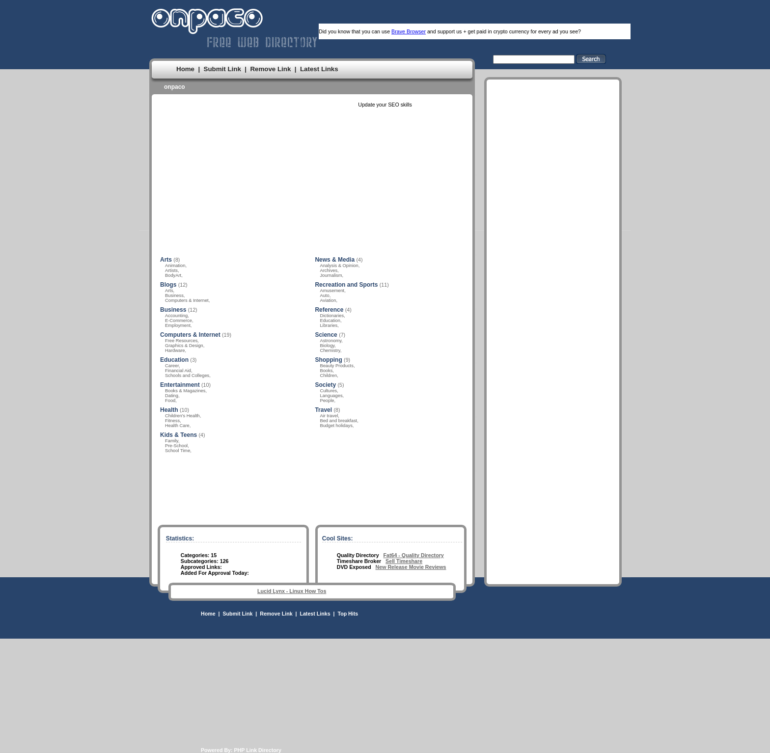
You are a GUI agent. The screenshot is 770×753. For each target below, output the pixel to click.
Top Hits (347, 614)
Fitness (172, 420)
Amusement (332, 290)
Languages (331, 395)
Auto (324, 295)
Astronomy (330, 340)
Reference (329, 309)
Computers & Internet (187, 300)
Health (169, 409)
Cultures (328, 390)
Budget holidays (336, 425)
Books (326, 370)
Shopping (328, 359)
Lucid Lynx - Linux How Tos (291, 591)
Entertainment (180, 384)
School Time (177, 450)
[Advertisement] (553, 377)
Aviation (328, 300)
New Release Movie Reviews (411, 567)
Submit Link (222, 69)
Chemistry (330, 350)
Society (325, 384)
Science (326, 334)
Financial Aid (178, 370)
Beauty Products (336, 365)
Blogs (168, 284)
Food (170, 400)
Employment (178, 325)
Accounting (176, 315)
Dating (171, 395)
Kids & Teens (178, 434)
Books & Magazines (185, 390)
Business (174, 295)
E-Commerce (178, 320)
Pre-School (176, 445)
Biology (327, 345)
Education (174, 359)
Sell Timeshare (403, 561)
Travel (323, 409)
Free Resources (181, 340)
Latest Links (319, 69)
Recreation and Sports (346, 284)
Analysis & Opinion (339, 265)
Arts (166, 259)
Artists (171, 270)
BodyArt (173, 275)
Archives (328, 270)
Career (172, 365)
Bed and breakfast (338, 420)
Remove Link (270, 69)
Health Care (177, 425)
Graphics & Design (184, 345)
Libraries (328, 325)
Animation (175, 265)
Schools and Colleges (187, 375)
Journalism (331, 275)
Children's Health (182, 415)
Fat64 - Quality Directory (414, 555)
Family (171, 440)
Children (328, 375)
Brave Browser (408, 31)
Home (185, 69)
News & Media (335, 259)
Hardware (175, 350)
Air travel (329, 415)
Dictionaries (332, 315)
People (327, 400)
